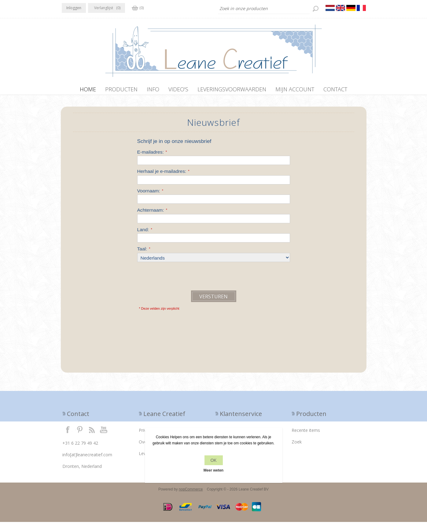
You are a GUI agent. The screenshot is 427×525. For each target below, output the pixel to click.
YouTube (104, 432)
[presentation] (183, 278)
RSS (91, 432)
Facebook (68, 432)
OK (213, 460)
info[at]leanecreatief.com (87, 458)
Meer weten (213, 470)
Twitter (79, 432)
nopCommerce (191, 492)
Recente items (306, 433)
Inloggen (73, 7)
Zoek (297, 445)
